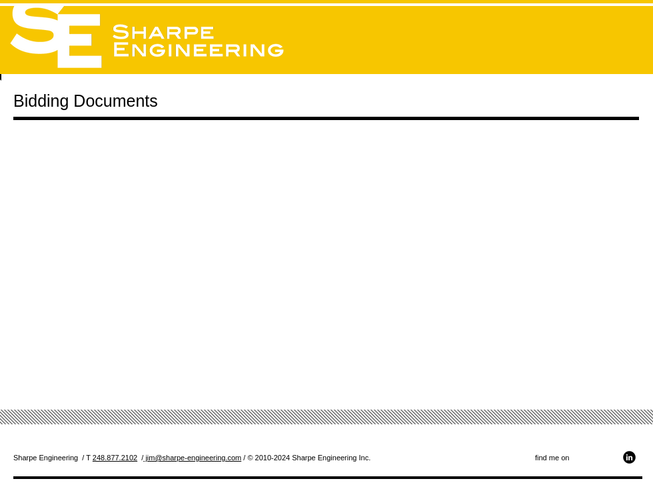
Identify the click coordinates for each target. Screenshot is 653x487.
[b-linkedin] (629, 457)
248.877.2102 (115, 458)
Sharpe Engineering (45, 458)
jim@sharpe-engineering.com (192, 458)
